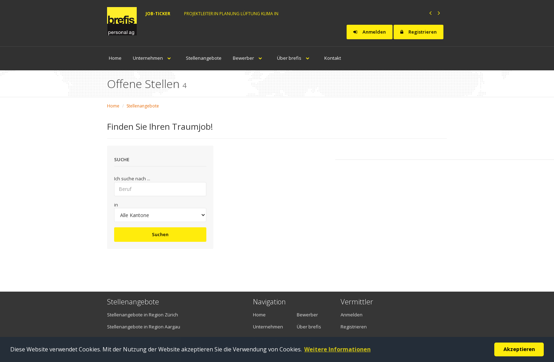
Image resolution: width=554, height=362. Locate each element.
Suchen (160, 234)
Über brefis (295, 58)
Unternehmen (154, 58)
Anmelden (369, 32)
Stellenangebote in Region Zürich (142, 314)
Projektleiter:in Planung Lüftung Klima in (231, 14)
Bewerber (249, 58)
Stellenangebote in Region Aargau (143, 326)
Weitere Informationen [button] (337, 349)
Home (115, 58)
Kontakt (332, 58)
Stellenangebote (204, 58)
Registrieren (418, 32)
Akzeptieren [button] (519, 349)
